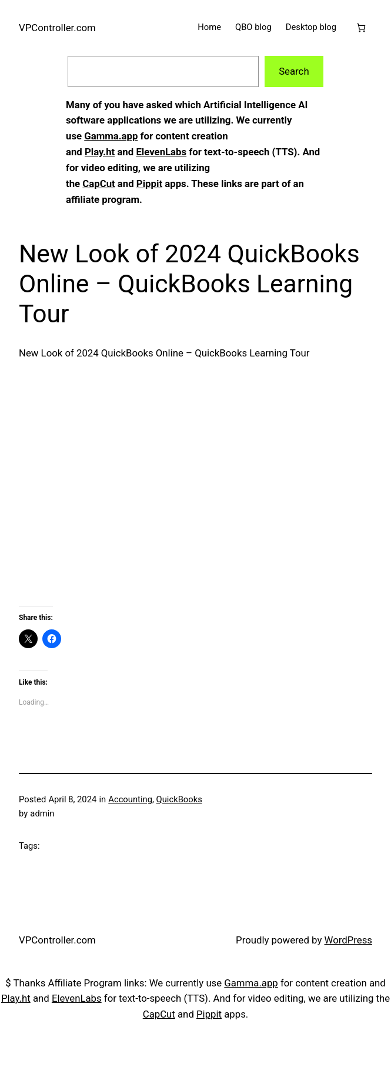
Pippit (149, 183)
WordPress (348, 940)
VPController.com (57, 28)
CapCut (98, 183)
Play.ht (100, 152)
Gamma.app (111, 136)
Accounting (130, 799)
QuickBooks (179, 799)
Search (294, 71)
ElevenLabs (161, 152)
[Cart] (361, 28)
